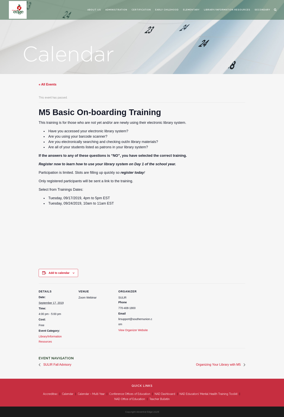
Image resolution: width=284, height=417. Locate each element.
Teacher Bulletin (159, 399)
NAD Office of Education (129, 399)
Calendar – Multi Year (91, 393)
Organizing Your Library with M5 (219, 364)
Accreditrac (50, 393)
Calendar (67, 393)
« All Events (47, 84)
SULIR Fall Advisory (56, 364)
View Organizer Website (133, 330)
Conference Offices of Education (129, 393)
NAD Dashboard (165, 393)
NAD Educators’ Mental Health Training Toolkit (208, 393)
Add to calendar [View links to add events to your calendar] (59, 272)
